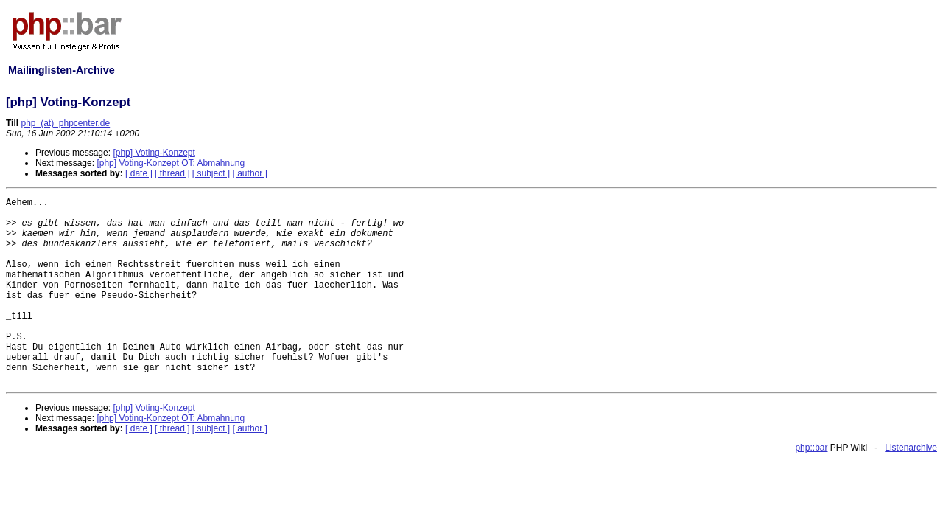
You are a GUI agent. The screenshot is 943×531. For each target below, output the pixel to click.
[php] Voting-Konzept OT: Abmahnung (171, 163)
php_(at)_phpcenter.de (65, 123)
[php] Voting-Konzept (153, 153)
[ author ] (250, 173)
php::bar (811, 447)
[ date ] (139, 173)
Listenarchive (911, 447)
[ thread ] (172, 173)
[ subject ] (211, 173)
